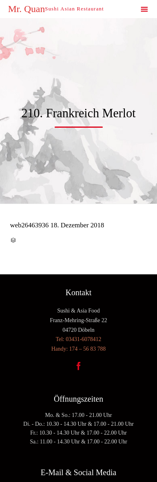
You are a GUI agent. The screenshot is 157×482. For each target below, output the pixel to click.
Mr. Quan (26, 9)
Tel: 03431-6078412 (79, 339)
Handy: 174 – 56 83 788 (78, 349)
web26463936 (29, 225)
